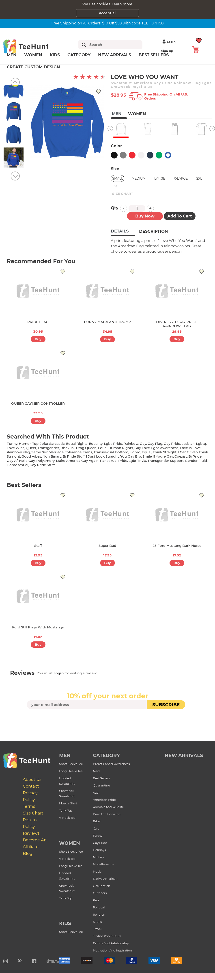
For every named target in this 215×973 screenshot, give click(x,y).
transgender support (166, 460)
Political (99, 907)
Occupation (101, 886)
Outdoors (100, 893)
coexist (180, 456)
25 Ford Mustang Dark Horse (177, 545)
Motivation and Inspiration (112, 950)
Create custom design (33, 67)
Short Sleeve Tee (71, 764)
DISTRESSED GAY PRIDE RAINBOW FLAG (177, 324)
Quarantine (101, 785)
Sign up (167, 51)
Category (78, 54)
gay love (142, 448)
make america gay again (77, 460)
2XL (199, 178)
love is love (190, 448)
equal (146, 452)
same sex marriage (47, 452)
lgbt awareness (164, 448)
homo (135, 452)
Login (168, 41)
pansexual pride (113, 460)
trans (87, 452)
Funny (97, 835)
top (35, 443)
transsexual (104, 452)
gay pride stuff (42, 465)
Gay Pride (100, 843)
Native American (105, 878)
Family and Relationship (111, 943)
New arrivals (114, 54)
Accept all (107, 13)
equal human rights (115, 448)
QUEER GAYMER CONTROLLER (38, 403)
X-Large (181, 178)
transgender (48, 448)
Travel (97, 929)
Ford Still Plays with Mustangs (38, 627)
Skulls (97, 921)
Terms (29, 806)
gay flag (155, 443)
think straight (164, 452)
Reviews (31, 833)
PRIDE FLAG (38, 322)
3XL (116, 186)
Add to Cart (179, 216)
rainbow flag (18, 452)
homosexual (17, 465)
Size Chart (33, 813)
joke (44, 443)
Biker (97, 821)
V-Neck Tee (67, 817)
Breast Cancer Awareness (111, 764)
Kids (55, 54)
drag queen (86, 448)
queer (31, 448)
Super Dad (107, 545)
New (96, 771)
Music (97, 871)
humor (25, 443)
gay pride (172, 443)
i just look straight (102, 456)
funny (12, 443)
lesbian (188, 443)
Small (117, 178)
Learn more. (122, 4)
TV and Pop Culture (107, 936)
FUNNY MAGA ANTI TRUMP (107, 322)
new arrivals (184, 755)
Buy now (145, 216)
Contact (31, 786)
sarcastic (57, 443)
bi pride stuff (74, 456)
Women (33, 54)
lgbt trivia (137, 460)
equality (96, 443)
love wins (15, 448)
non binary (52, 456)
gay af (12, 460)
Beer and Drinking (106, 814)
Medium (139, 178)
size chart (122, 193)
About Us (32, 779)
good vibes (31, 456)
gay (143, 443)
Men (12, 54)
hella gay (27, 460)
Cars (96, 828)
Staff (38, 545)
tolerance (73, 452)
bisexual (67, 448)
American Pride (104, 799)
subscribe (166, 704)
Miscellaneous (103, 864)
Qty (114, 207)
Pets (96, 900)
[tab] (123, 231)
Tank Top (65, 810)
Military (98, 857)
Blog (27, 853)
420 (96, 792)
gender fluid (196, 460)
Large (159, 178)
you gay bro (130, 456)
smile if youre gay (157, 456)
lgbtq (201, 443)
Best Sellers (154, 54)
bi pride (195, 456)
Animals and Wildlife (108, 807)
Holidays (99, 850)
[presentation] (107, 719)
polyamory (45, 460)
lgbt (108, 443)
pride (117, 443)
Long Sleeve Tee (71, 771)
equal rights (77, 443)
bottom (121, 452)
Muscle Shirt (68, 803)
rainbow (130, 443)
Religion (99, 914)
